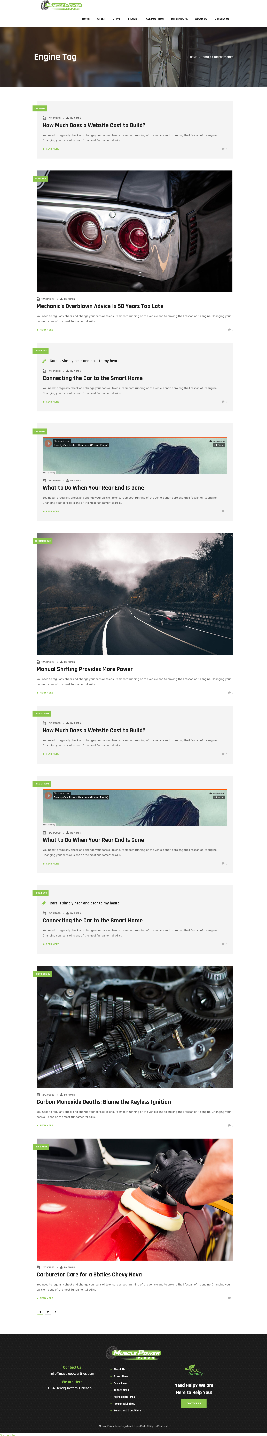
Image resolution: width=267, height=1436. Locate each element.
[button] (194, 1401)
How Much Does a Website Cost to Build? (95, 125)
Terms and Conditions (128, 1409)
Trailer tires (121, 1388)
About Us (119, 1367)
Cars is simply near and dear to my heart (85, 360)
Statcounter (8, 1433)
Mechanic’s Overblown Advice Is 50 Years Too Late (100, 306)
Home (193, 57)
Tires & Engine (42, 712)
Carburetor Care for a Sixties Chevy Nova (90, 1273)
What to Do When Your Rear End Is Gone (94, 487)
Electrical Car (43, 541)
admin (78, 118)
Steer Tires (121, 1374)
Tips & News (41, 350)
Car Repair (40, 108)
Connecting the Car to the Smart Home (94, 378)
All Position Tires (124, 1395)
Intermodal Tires (124, 1402)
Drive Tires (120, 1381)
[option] (135, 231)
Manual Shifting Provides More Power (85, 668)
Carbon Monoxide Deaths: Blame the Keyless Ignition (104, 1100)
